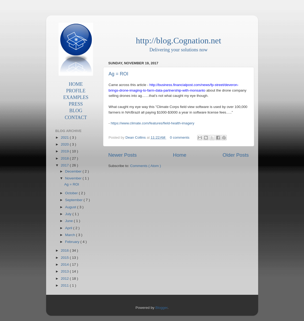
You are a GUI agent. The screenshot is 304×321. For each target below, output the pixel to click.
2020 (65, 144)
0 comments (180, 137)
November (74, 178)
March (70, 235)
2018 (65, 158)
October (72, 193)
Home (179, 155)
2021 (65, 137)
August (71, 207)
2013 (65, 271)
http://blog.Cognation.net (178, 40)
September (74, 200)
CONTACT (76, 117)
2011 (65, 285)
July (69, 214)
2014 (65, 264)
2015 (65, 258)
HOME (76, 84)
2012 (65, 279)
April (69, 228)
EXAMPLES (75, 97)
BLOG (75, 110)
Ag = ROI (119, 73)
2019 (65, 151)
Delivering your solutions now (178, 49)
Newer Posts (122, 155)
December (74, 171)
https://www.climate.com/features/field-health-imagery (153, 123)
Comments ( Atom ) (145, 166)
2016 (65, 250)
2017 (65, 165)
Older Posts (236, 155)
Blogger (161, 308)
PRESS (76, 104)
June (69, 221)
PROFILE (75, 90)
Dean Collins (136, 137)
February (73, 242)
